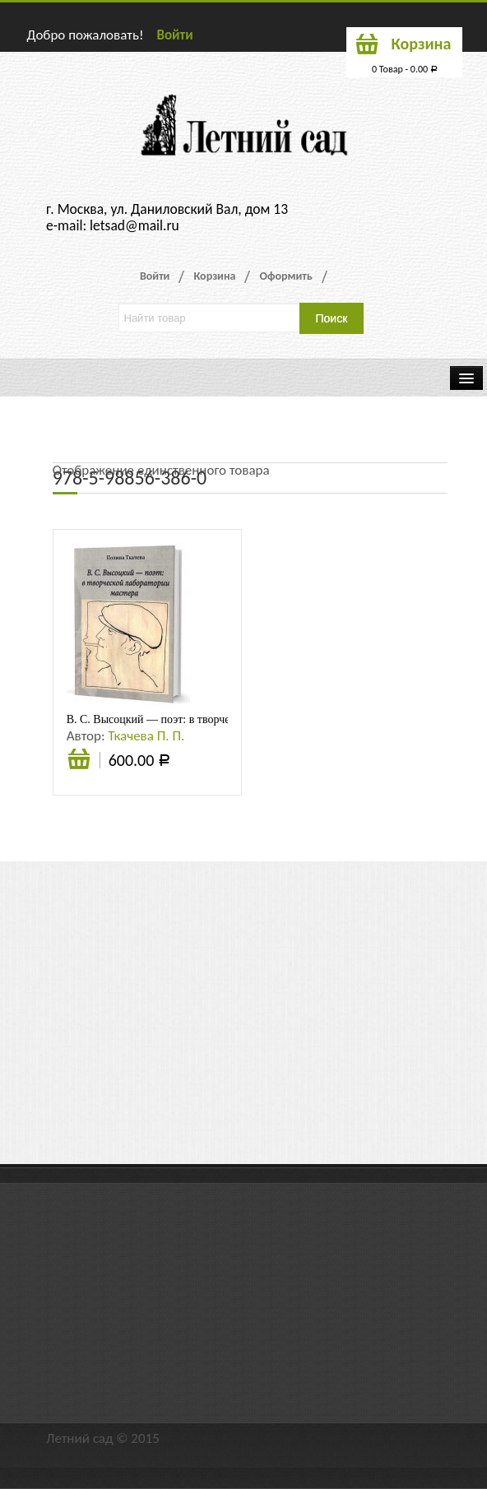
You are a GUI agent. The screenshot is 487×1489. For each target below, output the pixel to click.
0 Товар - (405, 69)
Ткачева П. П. (146, 735)
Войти (174, 35)
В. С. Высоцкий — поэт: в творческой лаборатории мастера (213, 719)
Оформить (285, 276)
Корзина (214, 276)
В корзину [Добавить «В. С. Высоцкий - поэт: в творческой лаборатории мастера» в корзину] (79, 767)
